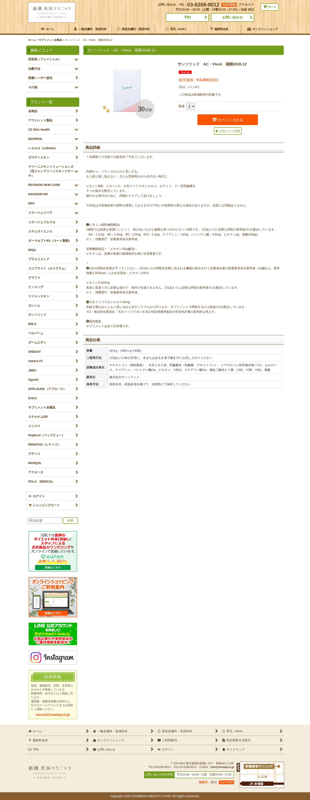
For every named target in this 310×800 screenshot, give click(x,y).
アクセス (246, 4)
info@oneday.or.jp (222, 767)
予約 (187, 17)
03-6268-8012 (203, 5)
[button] (228, 131)
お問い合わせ (232, 17)
